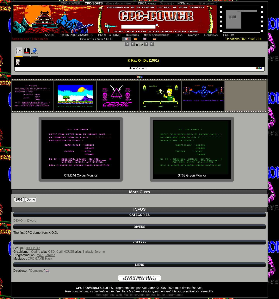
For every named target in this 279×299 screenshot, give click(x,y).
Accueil (50, 35)
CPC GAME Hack (40, 258)
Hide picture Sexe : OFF (96, 39)
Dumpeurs (132, 35)
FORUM (228, 35)
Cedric (35, 251)
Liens (179, 35)
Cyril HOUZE (65, 251)
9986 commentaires (156, 35)
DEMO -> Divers (24, 220)
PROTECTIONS (109, 35)
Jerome (100, 251)
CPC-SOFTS (93, 3)
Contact (193, 35)
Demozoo (37, 270)
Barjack (88, 251)
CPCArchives (147, 3)
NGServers (185, 3)
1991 (19, 199)
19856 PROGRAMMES (76, 35)
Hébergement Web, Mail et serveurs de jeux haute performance (139, 294)
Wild (40, 255)
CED (51, 251)
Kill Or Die (33, 248)
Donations (211, 35)
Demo (31, 199)
